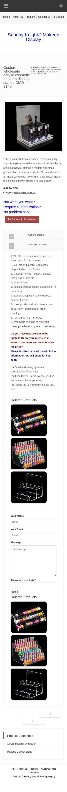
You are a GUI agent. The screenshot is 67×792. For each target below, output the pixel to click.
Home (6, 16)
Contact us (44, 16)
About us (18, 16)
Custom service (48, 769)
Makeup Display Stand (24, 192)
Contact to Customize (24, 219)
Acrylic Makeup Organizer (21, 743)
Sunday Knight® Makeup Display (33, 37)
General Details (26, 236)
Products (30, 16)
